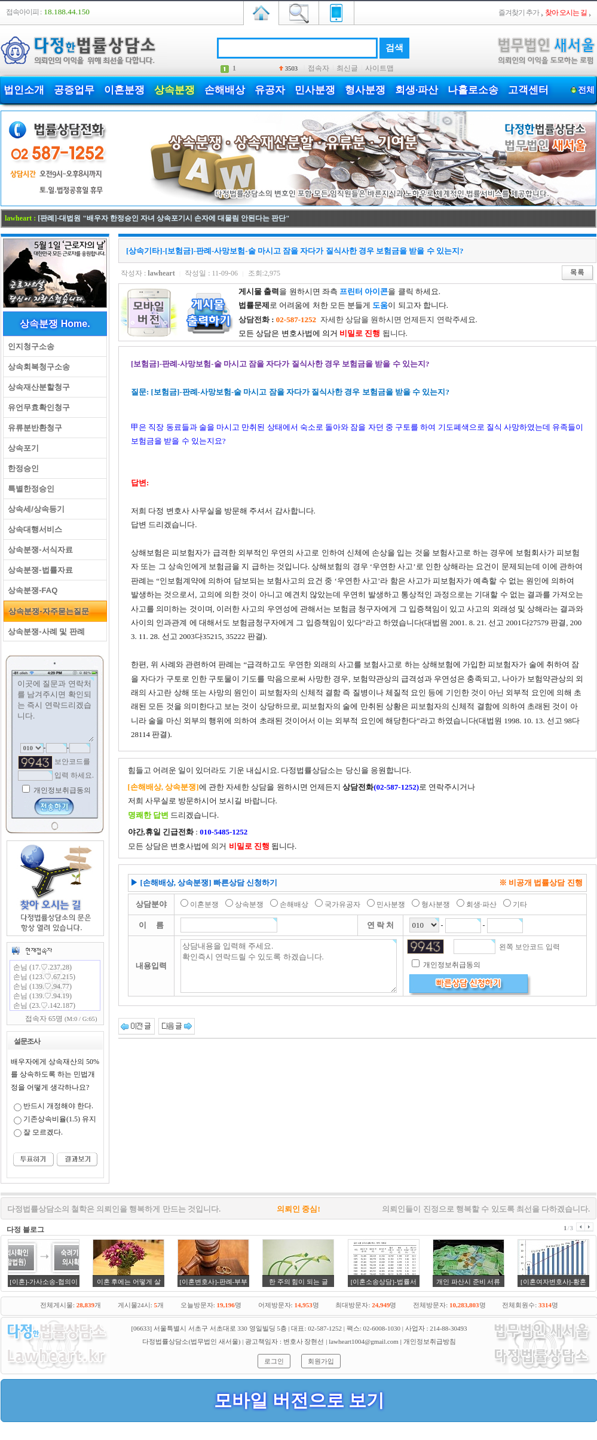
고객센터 (528, 90)
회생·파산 (416, 90)
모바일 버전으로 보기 (299, 1400)
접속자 (318, 68)
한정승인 (21, 468)
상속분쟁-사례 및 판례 (44, 631)
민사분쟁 (315, 90)
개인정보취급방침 (429, 1341)
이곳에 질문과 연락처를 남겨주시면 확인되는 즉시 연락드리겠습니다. (55, 709)
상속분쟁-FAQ (30, 590)
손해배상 (224, 90)
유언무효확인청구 (37, 407)
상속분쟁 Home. (55, 324)
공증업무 (74, 90)
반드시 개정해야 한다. (58, 1106)
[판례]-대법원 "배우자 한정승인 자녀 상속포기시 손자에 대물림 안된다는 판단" (163, 218)
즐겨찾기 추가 (518, 12)
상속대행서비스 (33, 529)
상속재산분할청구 (37, 387)
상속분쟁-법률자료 (38, 569)
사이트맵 (379, 68)
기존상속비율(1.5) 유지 (59, 1119)
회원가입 (321, 1361)
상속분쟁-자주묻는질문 (46, 611)
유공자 (270, 90)
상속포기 (21, 448)
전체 (585, 89)
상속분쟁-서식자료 (38, 549)
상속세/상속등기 (34, 509)
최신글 (347, 68)
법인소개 (24, 90)
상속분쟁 (174, 90)
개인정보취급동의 (61, 790)
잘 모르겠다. (43, 1132)
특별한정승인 (29, 488)
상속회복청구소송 (37, 366)
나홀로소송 (473, 90)
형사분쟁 (365, 90)
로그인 (274, 1361)
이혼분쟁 (124, 90)
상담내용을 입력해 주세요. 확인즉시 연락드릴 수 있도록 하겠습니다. (288, 966)
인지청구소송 (29, 346)
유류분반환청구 (33, 427)
